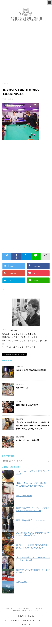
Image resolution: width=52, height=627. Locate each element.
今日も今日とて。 (24, 582)
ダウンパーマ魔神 (24, 496)
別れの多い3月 (22, 387)
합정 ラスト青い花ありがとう (28, 405)
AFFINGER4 (26, 624)
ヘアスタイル (33, 611)
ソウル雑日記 (38, 608)
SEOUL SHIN (26, 616)
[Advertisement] (26, 53)
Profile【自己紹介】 (24, 608)
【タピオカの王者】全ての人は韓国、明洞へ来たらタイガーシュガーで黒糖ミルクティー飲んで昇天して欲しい (32, 425)
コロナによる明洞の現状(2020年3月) (31, 370)
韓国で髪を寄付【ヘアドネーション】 (33, 520)
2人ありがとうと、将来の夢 (27, 440)
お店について (10, 608)
